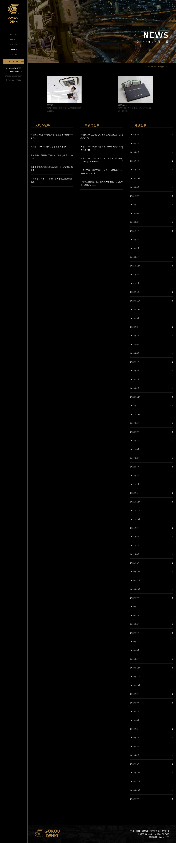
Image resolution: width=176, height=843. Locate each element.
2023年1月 (135, 388)
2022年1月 (135, 493)
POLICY (14, 39)
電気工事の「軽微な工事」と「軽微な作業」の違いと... (52, 157)
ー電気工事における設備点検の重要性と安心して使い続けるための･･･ (101, 183)
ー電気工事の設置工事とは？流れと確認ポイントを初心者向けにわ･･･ (101, 171)
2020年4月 (135, 641)
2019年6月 (135, 720)
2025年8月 (135, 196)
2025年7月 (135, 204)
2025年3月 (135, 239)
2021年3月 (135, 554)
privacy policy (17, 76)
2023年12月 (135, 292)
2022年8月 (135, 432)
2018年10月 (135, 790)
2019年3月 (135, 746)
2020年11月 (135, 580)
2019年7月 (135, 711)
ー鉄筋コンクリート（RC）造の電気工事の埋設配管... (51, 180)
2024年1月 (135, 283)
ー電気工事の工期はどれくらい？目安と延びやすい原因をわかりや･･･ (101, 160)
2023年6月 (135, 344)
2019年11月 (135, 677)
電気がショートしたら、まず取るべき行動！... (51, 146)
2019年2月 (135, 755)
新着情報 (161, 67)
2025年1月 (135, 257)
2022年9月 (135, 423)
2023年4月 (135, 362)
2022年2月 (135, 484)
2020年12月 (135, 572)
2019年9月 (135, 694)
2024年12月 (135, 266)
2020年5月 (135, 633)
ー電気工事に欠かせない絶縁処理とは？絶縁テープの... (52, 136)
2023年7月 (135, 336)
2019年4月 (135, 738)
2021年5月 (135, 537)
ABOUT (13, 44)
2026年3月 (135, 135)
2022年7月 (135, 440)
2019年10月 (135, 685)
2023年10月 (135, 309)
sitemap (8, 76)
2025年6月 (135, 213)
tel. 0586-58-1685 (13, 68)
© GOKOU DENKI (14, 80)
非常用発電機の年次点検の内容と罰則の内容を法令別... (52, 168)
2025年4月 (135, 231)
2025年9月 (135, 187)
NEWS (13, 49)
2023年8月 (135, 327)
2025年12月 (135, 161)
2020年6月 (135, 624)
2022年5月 (135, 458)
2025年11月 (135, 170)
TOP (14, 29)
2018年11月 (135, 781)
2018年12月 (135, 773)
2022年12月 (135, 397)
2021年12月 (135, 502)
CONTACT (14, 54)
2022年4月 (135, 467)
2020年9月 (135, 598)
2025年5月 (135, 222)
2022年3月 (135, 476)
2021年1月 (135, 563)
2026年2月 (135, 143)
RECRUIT (13, 61)
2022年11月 (135, 405)
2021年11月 (135, 510)
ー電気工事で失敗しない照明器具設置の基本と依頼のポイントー (101, 136)
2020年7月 (135, 615)
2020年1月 (135, 659)
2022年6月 (135, 449)
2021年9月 (135, 528)
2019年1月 (135, 764)
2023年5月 (135, 353)
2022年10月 (135, 414)
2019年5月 (135, 729)
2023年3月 (135, 371)
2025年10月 (135, 178)
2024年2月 (135, 275)
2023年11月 (135, 301)
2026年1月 (135, 152)
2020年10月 (135, 589)
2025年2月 (135, 248)
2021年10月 (135, 519)
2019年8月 (135, 703)
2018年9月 (135, 799)
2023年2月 (135, 379)
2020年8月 (135, 606)
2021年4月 (135, 545)
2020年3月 (135, 650)
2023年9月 (135, 318)
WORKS (14, 34)
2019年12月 (135, 668)
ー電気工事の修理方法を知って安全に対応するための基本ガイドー (101, 148)
